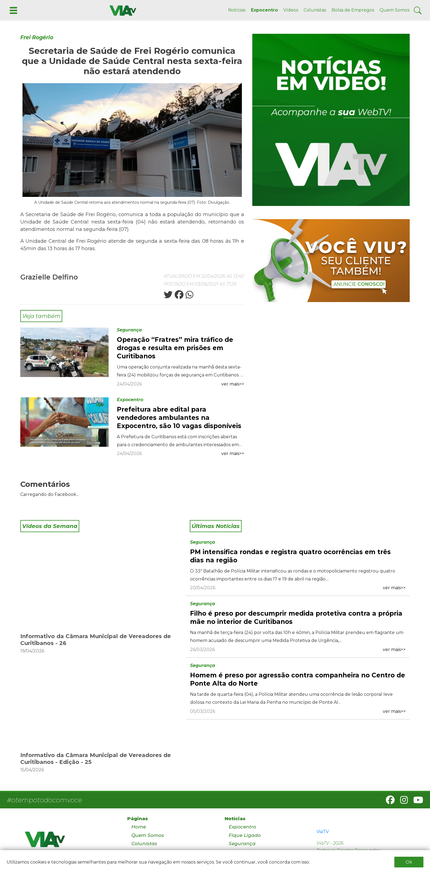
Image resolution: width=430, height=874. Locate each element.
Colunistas (315, 10)
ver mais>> (232, 384)
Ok (409, 862)
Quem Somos (394, 10)
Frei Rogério (36, 37)
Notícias (236, 10)
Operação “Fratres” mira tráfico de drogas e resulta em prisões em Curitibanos (175, 348)
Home (138, 827)
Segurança (129, 330)
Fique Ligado (245, 835)
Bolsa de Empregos (353, 10)
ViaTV (322, 831)
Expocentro (264, 10)
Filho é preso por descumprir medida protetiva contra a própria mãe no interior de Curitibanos (296, 618)
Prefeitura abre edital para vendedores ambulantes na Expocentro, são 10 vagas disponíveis (179, 418)
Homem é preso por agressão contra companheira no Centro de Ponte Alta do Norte (297, 679)
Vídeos (290, 10)
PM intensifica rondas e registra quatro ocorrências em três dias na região (290, 556)
